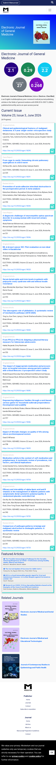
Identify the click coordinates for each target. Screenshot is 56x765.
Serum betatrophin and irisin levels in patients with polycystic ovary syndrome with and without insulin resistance (25, 281)
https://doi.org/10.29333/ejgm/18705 (17, 516)
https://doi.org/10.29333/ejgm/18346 (17, 237)
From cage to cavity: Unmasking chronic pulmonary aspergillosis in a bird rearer (25, 161)
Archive (28, 724)
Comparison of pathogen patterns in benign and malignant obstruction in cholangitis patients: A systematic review (24, 528)
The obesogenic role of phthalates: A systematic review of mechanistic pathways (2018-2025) (28, 312)
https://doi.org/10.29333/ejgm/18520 (17, 269)
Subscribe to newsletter (28, 709)
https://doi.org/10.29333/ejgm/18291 (17, 177)
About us (28, 727)
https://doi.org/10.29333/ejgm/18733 (17, 548)
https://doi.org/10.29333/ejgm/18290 (17, 151)
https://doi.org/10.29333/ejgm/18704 (17, 480)
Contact (28, 706)
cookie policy (35, 756)
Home (28, 699)
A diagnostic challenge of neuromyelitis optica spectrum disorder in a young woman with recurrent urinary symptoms (28, 218)
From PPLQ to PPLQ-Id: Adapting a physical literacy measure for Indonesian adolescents (25, 341)
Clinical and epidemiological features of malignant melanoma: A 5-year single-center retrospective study (27, 129)
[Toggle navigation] (50, 10)
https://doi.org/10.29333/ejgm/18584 (17, 356)
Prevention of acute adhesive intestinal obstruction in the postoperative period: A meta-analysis (27, 187)
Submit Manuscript (10, 3)
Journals (28, 703)
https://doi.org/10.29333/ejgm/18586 (17, 422)
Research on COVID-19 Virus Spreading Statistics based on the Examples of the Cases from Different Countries (27, 586)
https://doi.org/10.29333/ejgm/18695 (17, 448)
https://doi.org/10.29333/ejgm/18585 (17, 391)
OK (52, 752)
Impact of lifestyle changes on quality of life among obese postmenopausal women (25, 433)
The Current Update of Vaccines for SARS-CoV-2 (22, 569)
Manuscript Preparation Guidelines (28, 731)
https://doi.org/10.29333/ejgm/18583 (17, 330)
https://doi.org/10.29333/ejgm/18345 (17, 206)
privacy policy (18, 756)
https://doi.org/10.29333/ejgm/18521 (17, 301)
